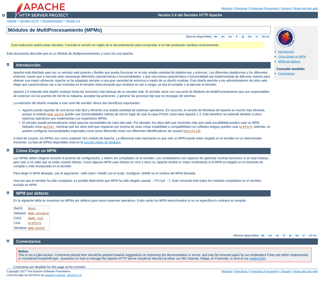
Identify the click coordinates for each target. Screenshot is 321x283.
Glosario (286, 8)
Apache (11, 21)
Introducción (286, 51)
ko (249, 36)
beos (32, 208)
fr (237, 36)
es (230, 36)
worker (48, 127)
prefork (245, 127)
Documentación (52, 21)
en (222, 36)
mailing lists (257, 258)
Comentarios (286, 73)
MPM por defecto (289, 61)
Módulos (226, 8)
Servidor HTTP (29, 21)
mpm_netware (38, 213)
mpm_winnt (55, 114)
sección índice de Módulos (102, 142)
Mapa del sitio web (306, 8)
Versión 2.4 (73, 21)
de (215, 36)
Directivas (241, 8)
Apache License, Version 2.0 (63, 275)
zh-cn (265, 36)
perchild (191, 131)
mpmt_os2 (35, 218)
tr (257, 36)
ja (243, 36)
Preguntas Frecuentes (264, 8)
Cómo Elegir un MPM (292, 56)
